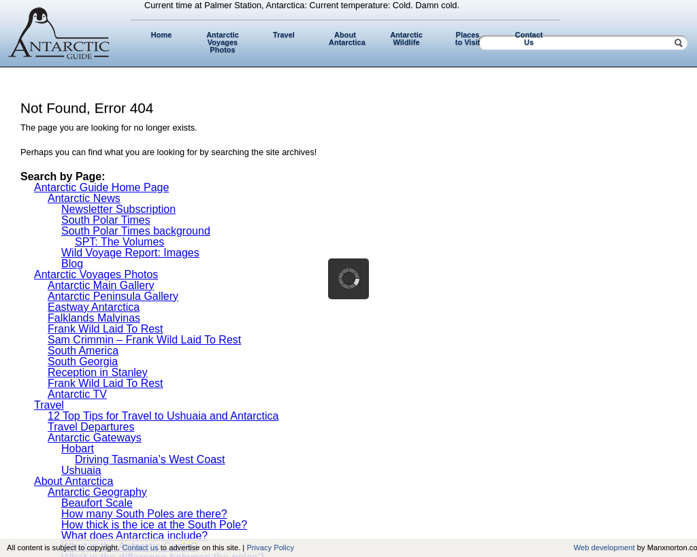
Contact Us (529, 38)
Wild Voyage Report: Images (130, 252)
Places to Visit (467, 38)
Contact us (140, 547)
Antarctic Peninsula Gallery (113, 296)
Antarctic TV (77, 394)
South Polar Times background (135, 231)
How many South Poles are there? (144, 514)
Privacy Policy (270, 547)
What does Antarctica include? (134, 535)
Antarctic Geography (97, 492)
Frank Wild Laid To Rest (105, 329)
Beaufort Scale (97, 503)
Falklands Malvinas (94, 318)
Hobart (77, 448)
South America (83, 350)
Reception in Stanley (98, 372)
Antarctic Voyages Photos (222, 42)
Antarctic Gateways (95, 437)
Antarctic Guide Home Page (101, 187)
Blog (72, 263)
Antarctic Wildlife (406, 38)
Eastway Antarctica (94, 307)
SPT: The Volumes (119, 242)
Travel (284, 35)
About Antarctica (347, 38)
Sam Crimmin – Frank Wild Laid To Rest (144, 339)
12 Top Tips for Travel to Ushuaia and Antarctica (163, 416)
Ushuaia (81, 470)
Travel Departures (91, 427)
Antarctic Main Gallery (101, 285)
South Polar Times (105, 220)
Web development (604, 547)
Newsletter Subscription (118, 209)
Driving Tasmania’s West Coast (150, 459)
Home (161, 35)
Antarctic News (84, 198)
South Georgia (83, 361)
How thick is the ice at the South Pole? (154, 524)
